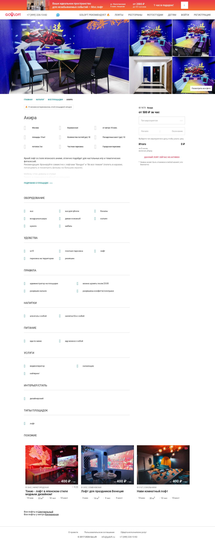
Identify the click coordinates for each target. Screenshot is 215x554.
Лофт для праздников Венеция (102, 491)
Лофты (119, 14)
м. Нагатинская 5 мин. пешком (118, 5)
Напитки (30, 302)
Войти (185, 14)
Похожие (30, 435)
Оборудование (34, 197)
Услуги (29, 352)
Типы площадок (36, 410)
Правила (30, 270)
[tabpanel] (51, 464)
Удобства (31, 237)
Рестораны (135, 14)
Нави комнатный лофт (152, 491)
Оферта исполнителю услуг (133, 532)
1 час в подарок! (164, 5)
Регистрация (202, 14)
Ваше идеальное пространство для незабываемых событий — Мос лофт (77, 5)
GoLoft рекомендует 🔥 (94, 14)
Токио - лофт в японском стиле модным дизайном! (46, 493)
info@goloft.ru (108, 537)
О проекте (73, 532)
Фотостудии (155, 14)
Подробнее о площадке (36, 183)
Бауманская (52, 514)
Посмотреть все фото (201, 88)
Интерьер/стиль (35, 385)
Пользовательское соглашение (99, 532)
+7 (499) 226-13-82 (37, 14)
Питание (30, 327)
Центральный (45, 511)
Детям (172, 14)
